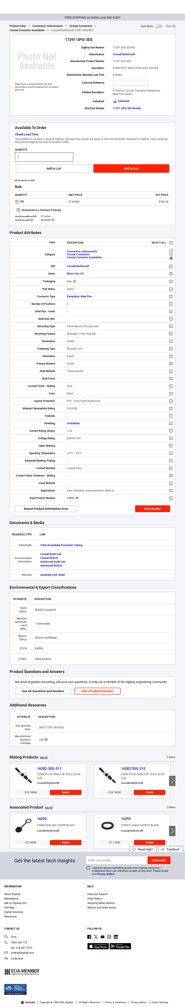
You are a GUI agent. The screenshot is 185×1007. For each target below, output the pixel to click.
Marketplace (11, 898)
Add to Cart (131, 168)
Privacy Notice (105, 874)
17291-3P (73, 498)
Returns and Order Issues (101, 907)
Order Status (94, 898)
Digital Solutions (13, 912)
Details (65, 792)
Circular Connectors (80, 26)
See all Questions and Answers (43, 691)
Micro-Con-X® (75, 273)
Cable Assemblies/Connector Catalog (61, 545)
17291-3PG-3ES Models (127, 108)
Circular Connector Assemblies (27, 30)
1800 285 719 (15, 943)
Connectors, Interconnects (47, 26)
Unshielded (73, 423)
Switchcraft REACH (51, 565)
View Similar (152, 508)
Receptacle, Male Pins (79, 296)
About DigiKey (12, 894)
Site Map (9, 907)
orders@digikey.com (19, 953)
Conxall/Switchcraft (124, 54)
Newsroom (10, 916)
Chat (10, 937)
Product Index (18, 26)
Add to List (53, 168)
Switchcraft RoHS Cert (52, 561)
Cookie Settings (160, 1002)
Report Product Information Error (46, 508)
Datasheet (121, 101)
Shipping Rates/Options (101, 903)
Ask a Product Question (97, 691)
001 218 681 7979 (18, 947)
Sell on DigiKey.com (15, 903)
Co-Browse (13, 959)
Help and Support (97, 894)
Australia (28, 1002)
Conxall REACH (49, 558)
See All (44, 757)
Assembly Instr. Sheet (52, 574)
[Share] (170, 26)
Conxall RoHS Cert (50, 554)
